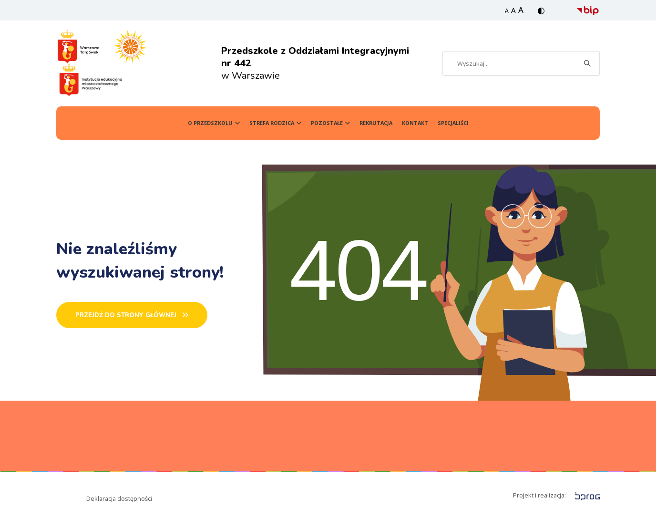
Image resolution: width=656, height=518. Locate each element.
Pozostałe (327, 122)
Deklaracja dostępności (119, 498)
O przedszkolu (210, 122)
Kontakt (415, 122)
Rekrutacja (375, 122)
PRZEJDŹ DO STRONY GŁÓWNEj (125, 315)
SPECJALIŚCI (453, 122)
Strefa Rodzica (271, 122)
